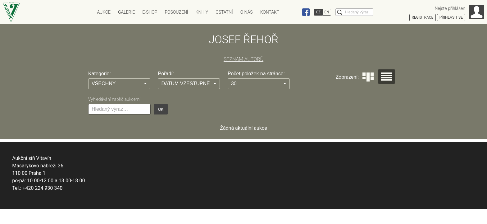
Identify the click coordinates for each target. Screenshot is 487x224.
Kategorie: (99, 73)
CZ (318, 12)
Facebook (306, 12)
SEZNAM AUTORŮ (243, 59)
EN (326, 12)
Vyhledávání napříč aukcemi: (114, 99)
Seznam (386, 76)
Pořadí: (166, 73)
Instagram (294, 12)
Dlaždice (368, 77)
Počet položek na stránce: (256, 73)
